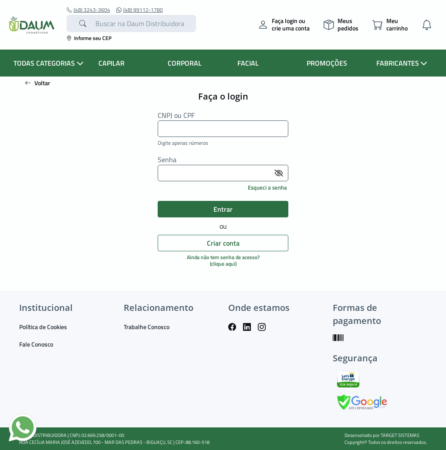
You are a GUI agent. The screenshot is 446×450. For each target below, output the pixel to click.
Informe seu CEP (89, 38)
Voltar (37, 82)
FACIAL (248, 63)
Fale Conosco (36, 344)
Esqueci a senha (267, 187)
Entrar (223, 209)
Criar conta (223, 243)
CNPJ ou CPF (176, 115)
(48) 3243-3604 (88, 10)
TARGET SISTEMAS (400, 435)
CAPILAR (111, 63)
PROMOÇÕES (327, 63)
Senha (167, 160)
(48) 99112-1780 (139, 10)
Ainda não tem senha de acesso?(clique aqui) (223, 260)
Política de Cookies (43, 326)
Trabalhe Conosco (146, 326)
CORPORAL (185, 63)
